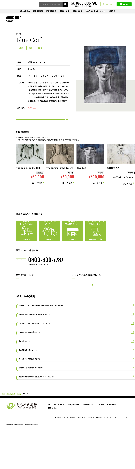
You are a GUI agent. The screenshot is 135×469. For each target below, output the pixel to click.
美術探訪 (99, 456)
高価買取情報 (38, 11)
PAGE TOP (67, 434)
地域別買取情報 (60, 456)
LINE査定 (124, 4)
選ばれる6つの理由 (56, 443)
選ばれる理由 (25, 11)
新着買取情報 (51, 11)
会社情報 (91, 456)
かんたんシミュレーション (95, 11)
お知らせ (111, 11)
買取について (77, 11)
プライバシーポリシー (122, 456)
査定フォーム (107, 4)
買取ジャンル (64, 11)
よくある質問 (71, 456)
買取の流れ (52, 446)
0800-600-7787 (45, 266)
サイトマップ (108, 456)
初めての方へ (82, 456)
